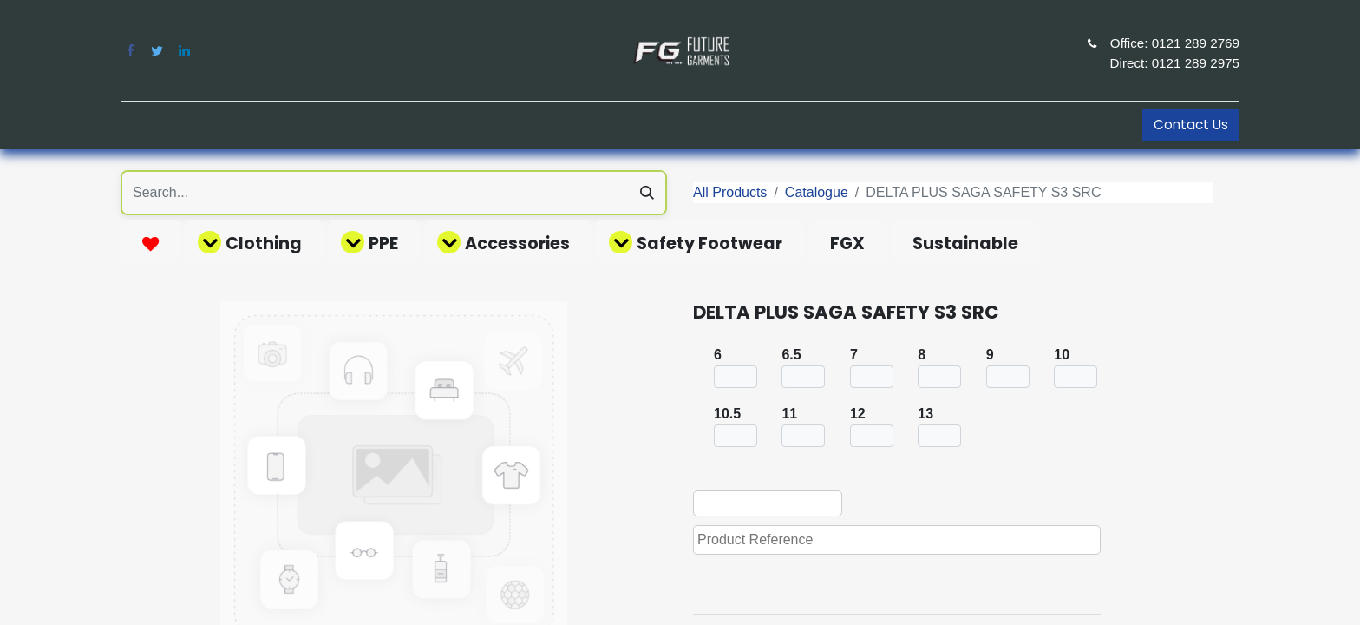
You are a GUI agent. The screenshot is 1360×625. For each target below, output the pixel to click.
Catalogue (816, 192)
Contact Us (1191, 124)
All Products (730, 192)
